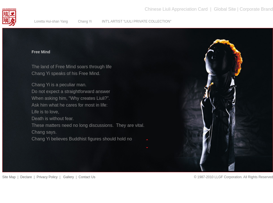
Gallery (68, 177)
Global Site (225, 9)
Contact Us (87, 177)
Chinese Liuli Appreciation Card (176, 9)
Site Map (9, 177)
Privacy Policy (47, 177)
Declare (26, 177)
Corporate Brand (256, 9)
